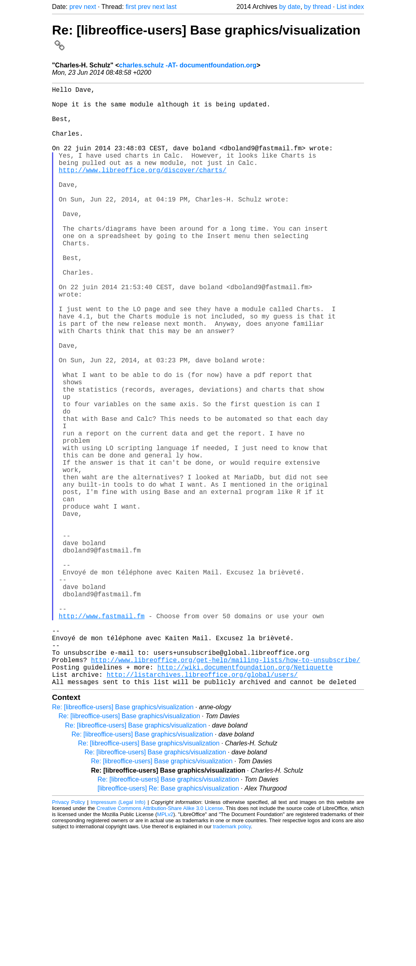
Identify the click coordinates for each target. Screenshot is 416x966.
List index (350, 6)
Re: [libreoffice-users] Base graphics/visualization (122, 840)
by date (289, 6)
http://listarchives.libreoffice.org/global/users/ (201, 805)
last (172, 6)
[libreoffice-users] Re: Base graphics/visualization (168, 921)
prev (75, 6)
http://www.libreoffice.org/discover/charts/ (143, 189)
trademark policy (232, 960)
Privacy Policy (68, 935)
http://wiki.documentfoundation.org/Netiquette (245, 797)
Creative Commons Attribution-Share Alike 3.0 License (160, 941)
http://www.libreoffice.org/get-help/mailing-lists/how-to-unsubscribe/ (225, 788)
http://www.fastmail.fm (102, 734)
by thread (317, 6)
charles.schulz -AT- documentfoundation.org (187, 65)
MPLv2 (165, 947)
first (131, 6)
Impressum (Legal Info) (118, 935)
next (90, 6)
